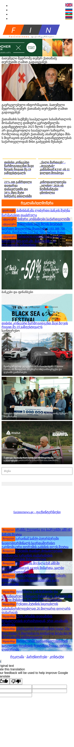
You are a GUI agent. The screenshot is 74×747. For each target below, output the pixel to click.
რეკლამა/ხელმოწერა (37, 203)
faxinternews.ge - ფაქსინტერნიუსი (37, 512)
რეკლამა (17, 656)
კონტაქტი (57, 656)
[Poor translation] (16, 681)
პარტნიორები (36, 656)
